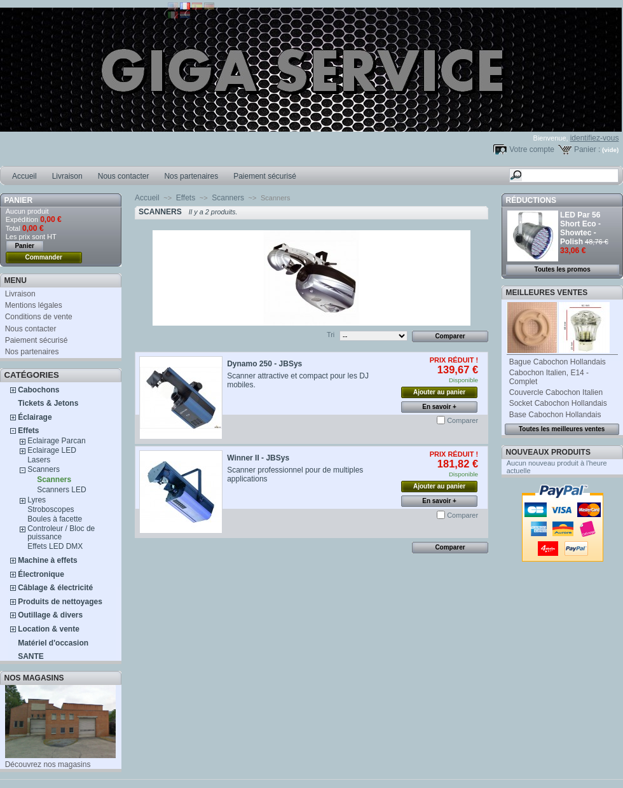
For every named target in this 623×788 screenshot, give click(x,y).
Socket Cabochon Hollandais (558, 403)
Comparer (462, 420)
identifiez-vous (594, 138)
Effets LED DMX (55, 546)
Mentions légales (33, 305)
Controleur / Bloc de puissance (61, 532)
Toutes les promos (563, 269)
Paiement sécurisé (264, 176)
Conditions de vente (38, 316)
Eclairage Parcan (56, 440)
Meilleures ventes (547, 292)
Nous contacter (123, 176)
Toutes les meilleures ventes (562, 428)
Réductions (531, 200)
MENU (15, 280)
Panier (18, 200)
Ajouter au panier (439, 392)
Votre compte (531, 149)
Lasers (38, 459)
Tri (330, 334)
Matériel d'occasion (53, 643)
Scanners (43, 469)
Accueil (24, 176)
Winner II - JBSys (258, 457)
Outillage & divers (50, 615)
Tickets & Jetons (48, 403)
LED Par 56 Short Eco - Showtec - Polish (580, 228)
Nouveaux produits (548, 452)
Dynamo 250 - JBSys (264, 363)
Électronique (41, 574)
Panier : (587, 149)
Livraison (67, 176)
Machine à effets (47, 560)
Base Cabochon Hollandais (555, 414)
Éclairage (34, 417)
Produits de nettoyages (60, 601)
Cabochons (38, 389)
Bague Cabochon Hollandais (557, 361)
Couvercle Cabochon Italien (556, 392)
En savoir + (439, 406)
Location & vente (48, 629)
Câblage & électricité (55, 587)
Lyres (36, 499)
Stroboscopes (50, 509)
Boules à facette (54, 519)
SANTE (31, 656)
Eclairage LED (51, 450)
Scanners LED (61, 489)
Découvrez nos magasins (48, 764)
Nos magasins (34, 678)
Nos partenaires (191, 176)
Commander (43, 257)
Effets (28, 430)
